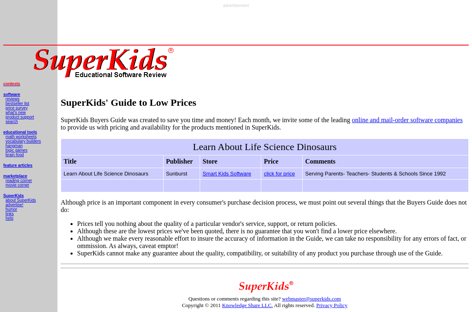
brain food (15, 155)
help (10, 218)
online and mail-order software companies (407, 119)
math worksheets (21, 136)
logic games (16, 150)
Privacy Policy (331, 305)
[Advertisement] (236, 26)
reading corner (19, 180)
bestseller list (18, 103)
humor (11, 209)
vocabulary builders (23, 141)
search (12, 121)
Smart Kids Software (227, 174)
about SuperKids (21, 200)
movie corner (18, 185)
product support (20, 117)
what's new (16, 112)
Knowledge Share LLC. (247, 305)
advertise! (14, 205)
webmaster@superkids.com (311, 299)
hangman (14, 145)
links (10, 214)
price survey (17, 108)
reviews (13, 99)
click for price (279, 174)
